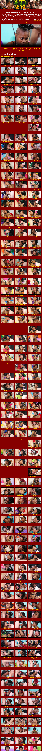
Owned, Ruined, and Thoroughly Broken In (7, 170)
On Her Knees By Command (35, 150)
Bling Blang (21, 581)
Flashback (21, 457)
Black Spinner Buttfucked (7, 409)
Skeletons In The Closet (21, 419)
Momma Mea (34, 600)
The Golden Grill (34, 706)
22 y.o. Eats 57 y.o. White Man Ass (21, 609)
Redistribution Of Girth (21, 533)
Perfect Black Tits (7, 533)
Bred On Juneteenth (34, 342)
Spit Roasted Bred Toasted (34, 333)
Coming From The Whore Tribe (7, 236)
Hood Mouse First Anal (7, 514)
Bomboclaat (7, 725)
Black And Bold (21, 208)
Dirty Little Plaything (7, 189)
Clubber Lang (34, 419)
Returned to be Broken (7, 93)
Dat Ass (21, 628)
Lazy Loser (35, 668)
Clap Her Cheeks (35, 380)
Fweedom (21, 706)
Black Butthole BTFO (34, 371)
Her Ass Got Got (7, 677)
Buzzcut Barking (21, 295)
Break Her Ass (34, 725)
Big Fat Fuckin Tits (21, 314)
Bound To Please (21, 198)
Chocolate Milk (34, 504)
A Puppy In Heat (7, 247)
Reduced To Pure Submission (21, 170)
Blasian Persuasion (7, 619)
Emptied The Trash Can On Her (34, 715)
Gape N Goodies (7, 638)
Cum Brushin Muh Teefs (7, 561)
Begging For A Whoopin (21, 409)
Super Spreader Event (34, 628)
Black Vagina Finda (21, 247)
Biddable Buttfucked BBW (34, 457)
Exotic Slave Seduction (21, 217)
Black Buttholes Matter (7, 390)
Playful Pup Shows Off (35, 285)
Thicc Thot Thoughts (7, 600)
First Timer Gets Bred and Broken (21, 380)
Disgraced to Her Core (35, 112)
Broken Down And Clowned (21, 542)
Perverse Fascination (34, 160)
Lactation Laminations (7, 590)
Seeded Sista (21, 400)
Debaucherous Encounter (7, 179)
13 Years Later (21, 571)
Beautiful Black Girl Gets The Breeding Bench (21, 304)
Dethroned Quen (21, 150)
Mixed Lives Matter (7, 668)
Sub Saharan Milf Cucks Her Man (7, 428)
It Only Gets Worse (7, 419)
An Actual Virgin (21, 638)
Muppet (21, 352)
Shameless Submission (21, 236)
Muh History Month (34, 552)
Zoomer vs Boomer (7, 457)
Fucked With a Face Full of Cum (7, 342)
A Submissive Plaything (7, 227)
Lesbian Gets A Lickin (34, 696)
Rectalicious (7, 285)
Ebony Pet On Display (34, 447)
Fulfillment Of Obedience (34, 208)
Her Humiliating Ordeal (7, 141)
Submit (7, 323)
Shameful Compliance (7, 198)
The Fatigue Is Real (21, 112)
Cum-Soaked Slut (21, 93)
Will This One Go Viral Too (7, 266)
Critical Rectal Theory (21, 600)
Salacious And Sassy (7, 504)
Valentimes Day (34, 687)
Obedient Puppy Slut (7, 65)
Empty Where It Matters (21, 103)
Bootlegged (21, 561)
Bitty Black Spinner (7, 609)
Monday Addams (21, 84)
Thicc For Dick (34, 390)
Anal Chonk (35, 495)
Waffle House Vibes (34, 352)
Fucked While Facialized (34, 323)
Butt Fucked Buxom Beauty (35, 476)
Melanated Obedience (21, 504)
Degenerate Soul (21, 189)
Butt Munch (35, 295)
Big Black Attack (35, 619)
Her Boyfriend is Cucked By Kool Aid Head (21, 428)
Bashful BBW (7, 314)
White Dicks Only (7, 495)
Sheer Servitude (7, 276)
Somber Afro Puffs (21, 65)
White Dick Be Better (34, 542)
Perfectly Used (21, 141)
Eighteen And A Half (21, 647)
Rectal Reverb (21, 285)
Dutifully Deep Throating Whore (34, 247)
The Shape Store (35, 65)
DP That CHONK (7, 734)
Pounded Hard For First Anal (35, 400)
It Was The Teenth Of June (34, 638)
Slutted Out (21, 266)
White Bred (35, 428)
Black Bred (35, 409)
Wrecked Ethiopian (7, 523)
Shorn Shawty (34, 533)
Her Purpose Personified (21, 744)
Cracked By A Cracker (34, 485)
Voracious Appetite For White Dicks (34, 170)
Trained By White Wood (21, 725)
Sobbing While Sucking (21, 590)
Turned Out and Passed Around (7, 150)
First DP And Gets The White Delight (34, 304)
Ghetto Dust (21, 657)
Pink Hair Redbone (21, 371)
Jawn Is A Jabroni (35, 561)
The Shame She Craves (7, 122)
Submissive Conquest (7, 217)
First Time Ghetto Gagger (20, 696)
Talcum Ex (21, 668)
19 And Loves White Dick (21, 523)
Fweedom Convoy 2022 (21, 552)
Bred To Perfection (21, 390)
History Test (21, 687)
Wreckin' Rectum (35, 198)
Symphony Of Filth (34, 131)
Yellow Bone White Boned (7, 103)
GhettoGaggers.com (7, 56)
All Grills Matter (7, 571)
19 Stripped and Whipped (34, 361)
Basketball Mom (21, 342)
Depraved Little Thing (34, 122)
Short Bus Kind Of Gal (21, 619)
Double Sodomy (21, 734)
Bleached (34, 590)
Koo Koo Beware (35, 744)
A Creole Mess (34, 141)
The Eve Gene (7, 706)
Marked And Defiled (7, 160)
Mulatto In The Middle (7, 657)
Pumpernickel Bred (34, 276)
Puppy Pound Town (21, 227)
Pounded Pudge (7, 687)
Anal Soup (7, 466)
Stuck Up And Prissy (21, 715)
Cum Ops (7, 74)
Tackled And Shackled (34, 571)
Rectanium (35, 581)
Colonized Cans (7, 581)
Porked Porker (21, 514)
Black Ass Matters (21, 677)
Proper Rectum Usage (35, 257)
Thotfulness (7, 304)
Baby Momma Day (21, 361)
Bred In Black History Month (21, 276)
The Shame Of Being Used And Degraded (34, 189)
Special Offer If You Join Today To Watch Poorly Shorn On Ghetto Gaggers (21, 49)
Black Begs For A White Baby (7, 352)
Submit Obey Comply (7, 542)
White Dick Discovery (7, 628)
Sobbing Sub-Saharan (7, 552)
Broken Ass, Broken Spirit (34, 609)
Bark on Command (7, 744)
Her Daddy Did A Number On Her (7, 438)
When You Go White (34, 647)
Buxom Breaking (7, 647)
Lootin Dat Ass (34, 74)
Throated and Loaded (7, 84)
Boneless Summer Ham (21, 495)
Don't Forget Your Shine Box (35, 438)
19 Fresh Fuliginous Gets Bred (7, 380)
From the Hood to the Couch (34, 93)
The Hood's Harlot (21, 74)
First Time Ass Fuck (34, 523)
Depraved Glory (21, 179)
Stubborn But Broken (7, 696)
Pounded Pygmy (35, 514)
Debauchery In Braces (35, 217)
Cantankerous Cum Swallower (34, 677)
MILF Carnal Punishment (34, 227)
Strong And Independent (34, 266)
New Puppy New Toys (7, 295)
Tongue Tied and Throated (34, 84)
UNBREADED (7, 485)
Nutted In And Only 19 (7, 400)
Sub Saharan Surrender (21, 485)
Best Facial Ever (34, 314)
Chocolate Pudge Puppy (21, 257)
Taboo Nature (7, 208)
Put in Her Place (34, 103)
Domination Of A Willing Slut (35, 179)
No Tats (7, 715)
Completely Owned (21, 160)
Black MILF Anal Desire (7, 257)
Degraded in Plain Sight (7, 112)
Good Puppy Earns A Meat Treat (34, 466)
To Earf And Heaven (34, 734)
